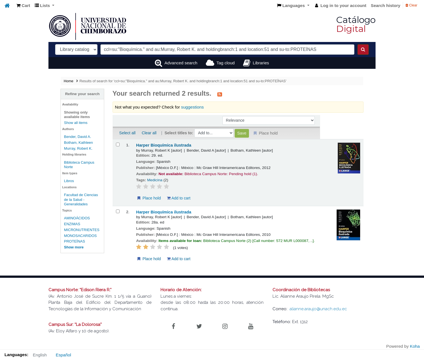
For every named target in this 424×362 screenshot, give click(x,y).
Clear (411, 5)
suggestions (178, 107)
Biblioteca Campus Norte (63, 162)
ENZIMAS (51, 215)
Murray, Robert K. (57, 148)
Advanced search (180, 62)
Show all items (55, 123)
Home (47, 81)
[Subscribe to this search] (206, 94)
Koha (415, 346)
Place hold (134, 198)
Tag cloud (225, 62)
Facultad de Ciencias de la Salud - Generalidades (64, 192)
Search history (385, 5)
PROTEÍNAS (53, 232)
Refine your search (65, 94)
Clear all (135, 133)
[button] (23, 5)
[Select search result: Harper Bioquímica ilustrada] (104, 144)
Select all (113, 133)
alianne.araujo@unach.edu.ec (318, 308)
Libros (48, 176)
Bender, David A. (56, 137)
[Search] (363, 49)
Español (63, 354)
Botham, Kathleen (57, 142)
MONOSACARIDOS (59, 226)
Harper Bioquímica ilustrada (149, 145)
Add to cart (164, 198)
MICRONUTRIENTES (60, 220)
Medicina (141, 180)
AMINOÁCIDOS (56, 209)
